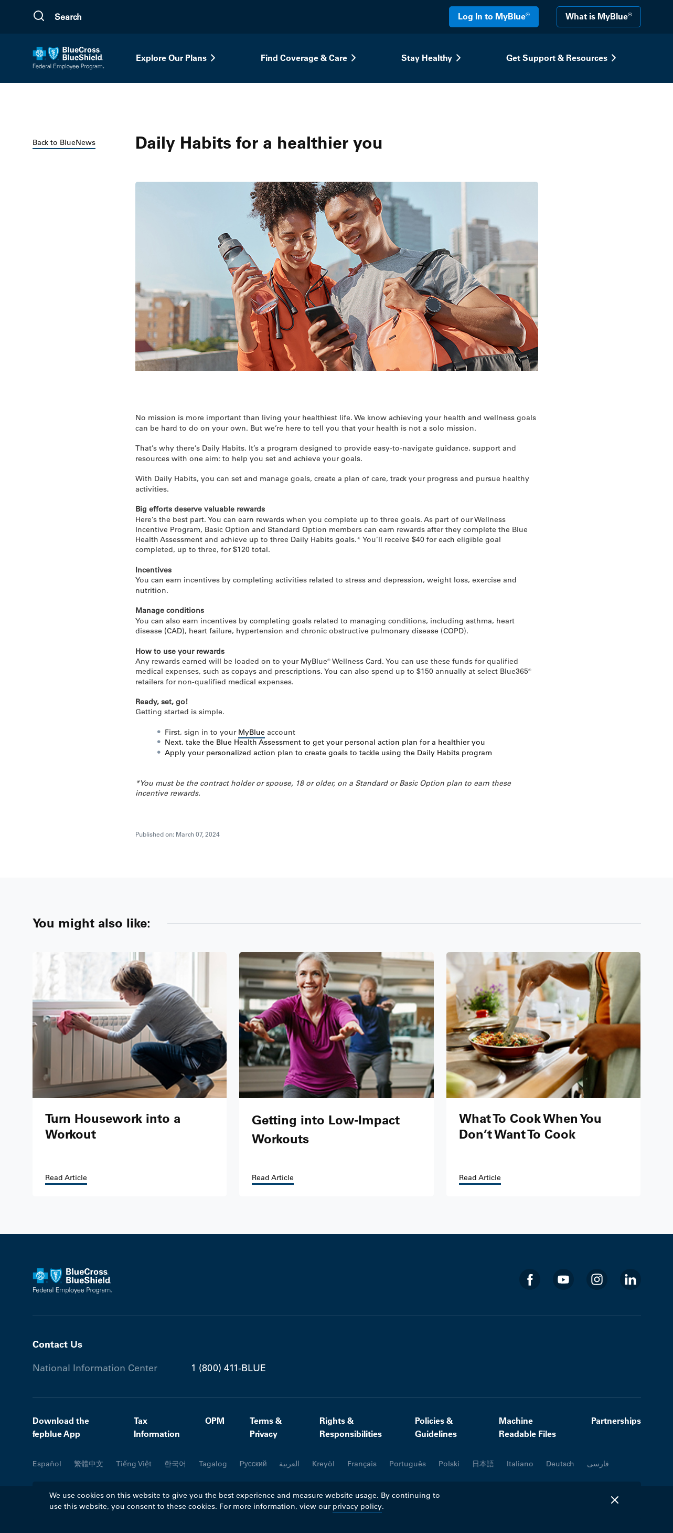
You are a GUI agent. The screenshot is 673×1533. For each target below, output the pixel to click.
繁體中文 (88, 1463)
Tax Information (157, 1427)
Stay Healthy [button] (433, 57)
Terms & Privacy (266, 1427)
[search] (104, 16)
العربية (289, 1463)
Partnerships (616, 1420)
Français (362, 1463)
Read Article (66, 1177)
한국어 (175, 1463)
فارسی (598, 1463)
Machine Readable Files (527, 1427)
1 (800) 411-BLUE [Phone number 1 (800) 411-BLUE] (228, 1368)
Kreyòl (323, 1463)
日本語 (483, 1463)
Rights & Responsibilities (350, 1427)
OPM (215, 1420)
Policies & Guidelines (436, 1427)
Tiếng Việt (134, 1463)
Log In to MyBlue (494, 16)
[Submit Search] (39, 16)
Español (47, 1463)
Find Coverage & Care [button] (310, 57)
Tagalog (213, 1463)
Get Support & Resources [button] (563, 57)
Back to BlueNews (64, 142)
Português (407, 1463)
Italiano (520, 1463)
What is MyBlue (598, 16)
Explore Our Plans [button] (177, 57)
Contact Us (57, 1344)
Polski (449, 1463)
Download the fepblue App (61, 1427)
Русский (253, 1463)
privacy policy (357, 1506)
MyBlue (251, 732)
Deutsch (560, 1463)
